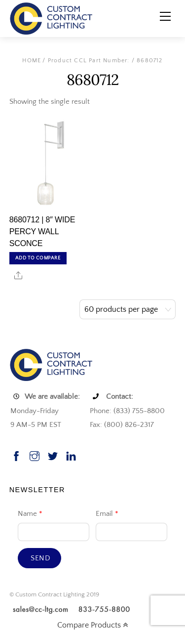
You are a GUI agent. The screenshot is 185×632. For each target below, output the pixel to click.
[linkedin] (71, 455)
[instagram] (34, 455)
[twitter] (53, 455)
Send (41, 558)
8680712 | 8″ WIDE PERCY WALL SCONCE (42, 231)
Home (31, 60)
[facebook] (16, 455)
